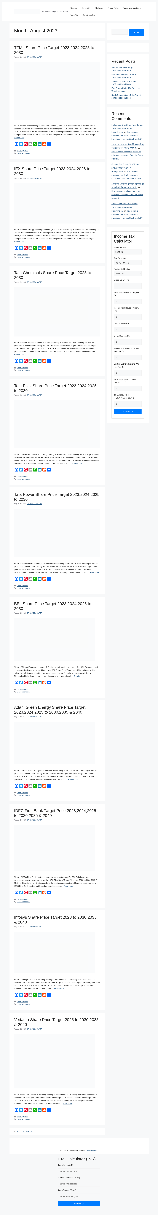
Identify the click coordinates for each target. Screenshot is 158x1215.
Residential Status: (122, 269)
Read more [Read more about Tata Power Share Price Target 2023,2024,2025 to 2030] (94, 572)
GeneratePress (92, 1150)
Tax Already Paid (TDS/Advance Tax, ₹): (124, 396)
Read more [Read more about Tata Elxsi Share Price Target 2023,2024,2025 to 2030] (77, 463)
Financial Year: (120, 247)
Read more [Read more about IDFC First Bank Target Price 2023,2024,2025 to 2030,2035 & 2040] (68, 886)
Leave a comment (23, 153)
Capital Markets (22, 151)
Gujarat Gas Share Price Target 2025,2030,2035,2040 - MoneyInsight (125, 167)
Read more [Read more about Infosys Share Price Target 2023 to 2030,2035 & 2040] (59, 988)
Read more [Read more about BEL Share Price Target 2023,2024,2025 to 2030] (79, 676)
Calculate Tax (128, 411)
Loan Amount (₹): (65, 1165)
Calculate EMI (79, 1203)
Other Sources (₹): (122, 336)
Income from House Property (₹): (126, 309)
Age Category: (120, 258)
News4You (74, 15)
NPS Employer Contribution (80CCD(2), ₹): (126, 381)
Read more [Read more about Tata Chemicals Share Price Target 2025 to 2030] (19, 354)
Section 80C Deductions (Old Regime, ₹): (126, 350)
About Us (73, 8)
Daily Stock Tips (89, 15)
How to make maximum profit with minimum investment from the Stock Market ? (127, 135)
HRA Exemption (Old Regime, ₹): (127, 294)
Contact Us (86, 8)
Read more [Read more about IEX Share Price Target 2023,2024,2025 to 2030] (19, 241)
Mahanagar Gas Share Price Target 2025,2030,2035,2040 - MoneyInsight (127, 128)
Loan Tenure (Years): (67, 1190)
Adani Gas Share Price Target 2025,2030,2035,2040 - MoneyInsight (125, 207)
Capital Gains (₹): (121, 323)
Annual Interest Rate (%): (69, 1178)
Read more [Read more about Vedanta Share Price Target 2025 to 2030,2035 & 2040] (67, 1103)
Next (29, 1131)
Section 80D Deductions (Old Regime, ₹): (126, 365)
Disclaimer (99, 8)
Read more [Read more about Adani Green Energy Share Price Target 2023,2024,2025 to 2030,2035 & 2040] (73, 779)
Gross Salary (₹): (121, 280)
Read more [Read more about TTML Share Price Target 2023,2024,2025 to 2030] (19, 138)
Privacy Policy (113, 8)
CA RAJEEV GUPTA (34, 57)
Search (136, 32)
